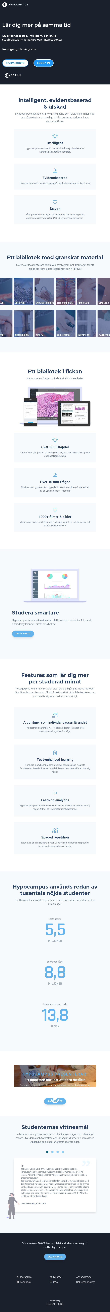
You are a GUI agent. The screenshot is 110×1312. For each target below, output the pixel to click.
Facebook (24, 1281)
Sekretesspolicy (85, 1281)
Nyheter (56, 1276)
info (54, 1281)
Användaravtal (84, 1276)
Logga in (43, 63)
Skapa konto (15, 63)
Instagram (24, 1276)
